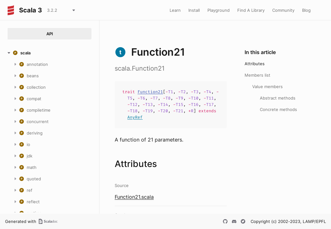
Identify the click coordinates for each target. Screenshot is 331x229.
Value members (267, 86)
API (49, 33)
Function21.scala (134, 197)
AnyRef (135, 117)
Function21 (150, 91)
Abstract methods (277, 98)
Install (194, 10)
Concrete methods (278, 109)
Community (283, 10)
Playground (218, 10)
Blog (306, 10)
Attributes (255, 63)
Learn (175, 10)
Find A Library (251, 10)
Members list (257, 75)
